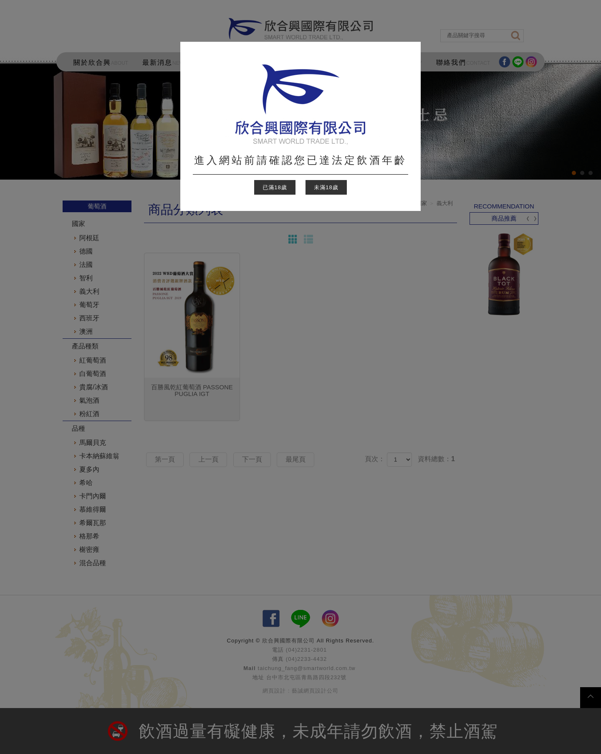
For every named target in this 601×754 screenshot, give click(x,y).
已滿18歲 (275, 187)
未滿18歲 (326, 187)
